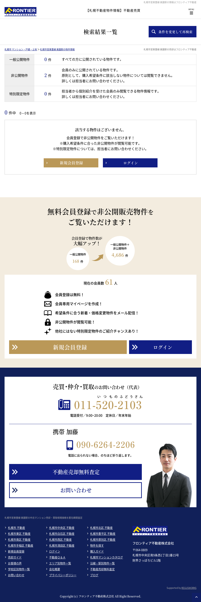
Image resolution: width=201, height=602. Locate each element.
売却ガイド (15, 557)
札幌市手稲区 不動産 (20, 545)
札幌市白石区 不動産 (61, 534)
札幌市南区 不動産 (19, 540)
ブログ (94, 575)
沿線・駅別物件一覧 (102, 563)
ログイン (54, 551)
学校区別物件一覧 (19, 569)
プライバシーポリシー (62, 575)
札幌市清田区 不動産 (61, 545)
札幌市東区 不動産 (19, 534)
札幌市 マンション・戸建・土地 (21, 49)
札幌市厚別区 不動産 (102, 540)
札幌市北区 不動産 (101, 528)
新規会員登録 (16, 551)
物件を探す (97, 545)
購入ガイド (97, 551)
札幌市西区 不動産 (60, 540)
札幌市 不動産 (16, 528)
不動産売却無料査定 (102, 569)
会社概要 (54, 569)
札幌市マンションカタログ (106, 557)
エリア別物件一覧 (60, 563)
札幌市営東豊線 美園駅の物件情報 (57, 49)
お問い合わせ (16, 575)
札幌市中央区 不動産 (61, 528)
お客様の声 (15, 563)
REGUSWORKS (188, 587)
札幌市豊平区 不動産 (102, 534)
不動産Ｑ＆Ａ (57, 557)
